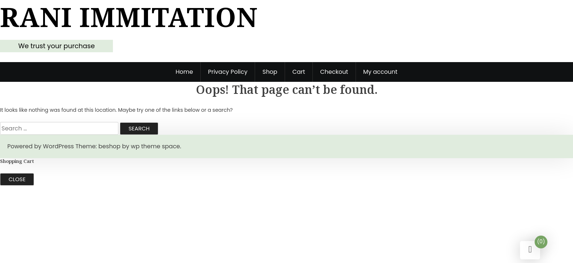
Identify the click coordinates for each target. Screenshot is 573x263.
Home (184, 72)
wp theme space (155, 146)
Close (17, 179)
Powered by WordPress (40, 146)
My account (380, 72)
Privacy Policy (227, 72)
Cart (298, 72)
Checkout (334, 72)
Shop (269, 72)
